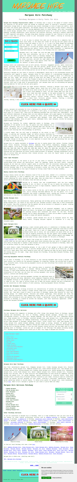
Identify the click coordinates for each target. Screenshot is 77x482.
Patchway (31, 143)
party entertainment (39, 422)
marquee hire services (57, 329)
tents (19, 290)
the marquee (30, 135)
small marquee (9, 239)
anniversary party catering (43, 419)
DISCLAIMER (70, 11)
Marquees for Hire (39, 448)
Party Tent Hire (62, 450)
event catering (14, 424)
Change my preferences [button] (56, 477)
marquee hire (17, 149)
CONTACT (64, 11)
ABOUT (59, 11)
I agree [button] (43, 477)
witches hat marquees (56, 289)
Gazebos (24, 450)
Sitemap (4, 470)
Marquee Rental (15, 448)
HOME (52, 11)
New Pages (9, 470)
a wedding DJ (22, 419)
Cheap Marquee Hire (28, 447)
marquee (6, 135)
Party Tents (17, 450)
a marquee (30, 269)
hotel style (31, 91)
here (9, 381)
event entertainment (64, 420)
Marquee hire (8, 143)
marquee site (28, 279)
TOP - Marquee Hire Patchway (12, 459)
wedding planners (43, 420)
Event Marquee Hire (41, 447)
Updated (14, 470)
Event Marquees (63, 448)
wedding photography (35, 424)
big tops (19, 120)
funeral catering (23, 420)
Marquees (30, 450)
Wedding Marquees (54, 447)
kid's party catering (64, 422)
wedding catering (51, 417)
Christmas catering (17, 422)
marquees (19, 31)
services (36, 417)
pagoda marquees (9, 120)
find (8, 367)
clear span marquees (55, 117)
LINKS (55, 11)
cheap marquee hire (14, 318)
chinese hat (34, 115)
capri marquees (53, 119)
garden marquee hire (10, 202)
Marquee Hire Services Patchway (18, 385)
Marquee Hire (65, 447)
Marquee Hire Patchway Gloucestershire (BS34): (19, 22)
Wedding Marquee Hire (14, 447)
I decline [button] (48, 477)
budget (61, 135)
